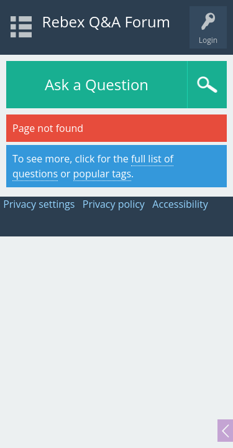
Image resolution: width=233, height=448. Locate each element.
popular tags (102, 173)
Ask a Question (96, 84)
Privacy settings (39, 204)
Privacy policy (114, 204)
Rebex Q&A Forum (106, 21)
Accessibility (180, 204)
